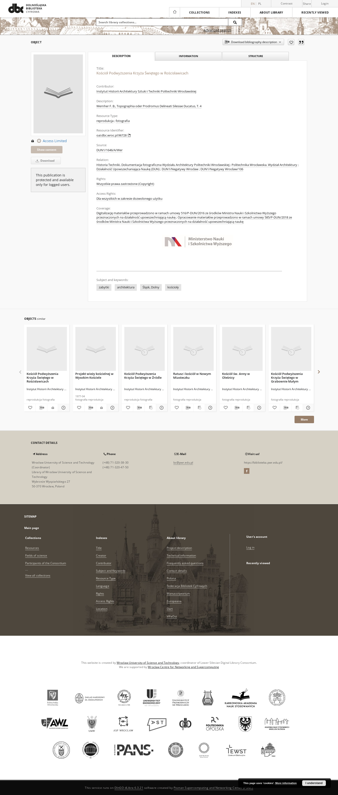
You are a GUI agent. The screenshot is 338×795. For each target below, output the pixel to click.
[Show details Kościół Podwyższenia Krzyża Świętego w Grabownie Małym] (307, 408)
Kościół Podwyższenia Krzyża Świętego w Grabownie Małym (287, 377)
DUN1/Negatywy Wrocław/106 (221, 169)
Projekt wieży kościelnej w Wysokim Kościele (94, 376)
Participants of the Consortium (45, 563)
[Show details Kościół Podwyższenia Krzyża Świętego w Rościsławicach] (63, 408)
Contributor (103, 563)
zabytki (104, 287)
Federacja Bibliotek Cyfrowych (187, 586)
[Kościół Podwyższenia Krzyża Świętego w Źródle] (144, 349)
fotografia (123, 121)
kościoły (173, 287)
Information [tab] (188, 56)
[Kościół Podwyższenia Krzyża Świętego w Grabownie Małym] (291, 349)
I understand (314, 783)
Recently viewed (315, 12)
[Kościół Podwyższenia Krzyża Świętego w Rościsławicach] (47, 349)
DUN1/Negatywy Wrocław (180, 169)
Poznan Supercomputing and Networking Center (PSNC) (213, 788)
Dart (170, 609)
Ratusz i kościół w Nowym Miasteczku (192, 376)
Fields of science (36, 555)
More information (286, 783)
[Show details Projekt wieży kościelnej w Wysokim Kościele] (112, 408)
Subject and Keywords (110, 571)
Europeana (174, 601)
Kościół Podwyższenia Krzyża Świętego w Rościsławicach (42, 377)
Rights (100, 593)
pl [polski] (260, 3)
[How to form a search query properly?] (239, 30)
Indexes (234, 12)
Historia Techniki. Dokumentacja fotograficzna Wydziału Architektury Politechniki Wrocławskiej (162, 165)
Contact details (177, 571)
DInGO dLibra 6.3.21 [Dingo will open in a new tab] (128, 788)
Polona (171, 578)
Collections (199, 12)
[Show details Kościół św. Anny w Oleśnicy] (258, 408)
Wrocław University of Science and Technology (148, 663)
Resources (32, 548)
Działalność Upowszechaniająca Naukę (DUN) (128, 169)
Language (102, 586)
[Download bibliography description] (41, 408)
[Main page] (174, 12)
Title (99, 548)
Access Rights (105, 601)
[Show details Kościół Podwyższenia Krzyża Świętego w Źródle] (161, 408)
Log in (250, 547)
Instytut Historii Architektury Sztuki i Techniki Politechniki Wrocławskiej (146, 91)
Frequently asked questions (185, 563)
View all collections (37, 575)
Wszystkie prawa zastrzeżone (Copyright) (125, 184)
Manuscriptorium (178, 593)
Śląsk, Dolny (151, 287)
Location (101, 609)
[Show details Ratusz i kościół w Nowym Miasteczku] (209, 408)
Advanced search (217, 30)
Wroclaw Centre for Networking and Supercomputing (183, 667)
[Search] (235, 22)
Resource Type (106, 578)
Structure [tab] (255, 56)
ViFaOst (172, 616)
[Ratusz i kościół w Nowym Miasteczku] (193, 349)
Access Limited (49, 141)
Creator (101, 555)
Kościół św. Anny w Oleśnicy (236, 376)
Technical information (181, 555)
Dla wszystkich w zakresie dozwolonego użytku (129, 199)
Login (324, 3)
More (304, 419)
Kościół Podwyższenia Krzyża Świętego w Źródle (143, 376)
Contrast (287, 3)
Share (307, 4)
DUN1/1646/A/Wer (109, 150)
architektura (125, 287)
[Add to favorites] (291, 42)
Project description (179, 548)
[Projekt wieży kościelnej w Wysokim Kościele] (96, 349)
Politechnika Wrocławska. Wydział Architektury (264, 165)
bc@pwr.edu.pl (183, 463)
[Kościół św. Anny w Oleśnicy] (242, 349)
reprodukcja (105, 121)
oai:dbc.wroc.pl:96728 (113, 135)
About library (271, 12)
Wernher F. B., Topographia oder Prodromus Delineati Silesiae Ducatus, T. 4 (148, 106)
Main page (31, 528)
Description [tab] (121, 56)
